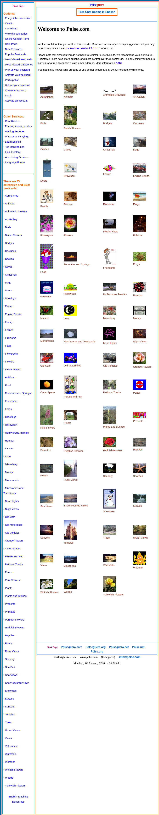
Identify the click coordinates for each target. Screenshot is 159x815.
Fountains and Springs (18, 393)
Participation (12, 80)
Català (9, 23)
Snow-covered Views (17, 682)
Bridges (9, 243)
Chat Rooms (12, 121)
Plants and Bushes (16, 595)
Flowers (9, 361)
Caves (9, 266)
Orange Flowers (14, 540)
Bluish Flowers (13, 235)
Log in (8, 95)
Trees (8, 722)
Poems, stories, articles (18, 126)
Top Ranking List (14, 146)
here (119, 63)
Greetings (10, 416)
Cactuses (10, 250)
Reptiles (9, 635)
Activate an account (16, 100)
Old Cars (10, 516)
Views (8, 738)
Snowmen (11, 690)
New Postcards (13, 49)
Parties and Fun (14, 556)
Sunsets (9, 706)
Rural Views (12, 651)
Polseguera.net (119, 647)
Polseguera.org (95, 647)
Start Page (18, 6)
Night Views (12, 508)
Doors (8, 290)
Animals (9, 203)
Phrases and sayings (17, 136)
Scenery (10, 659)
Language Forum (15, 162)
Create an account (15, 90)
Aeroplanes (11, 195)
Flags (8, 345)
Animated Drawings (16, 211)
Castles (9, 258)
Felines (9, 329)
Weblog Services (14, 131)
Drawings (10, 298)
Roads (9, 643)
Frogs (8, 409)
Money (9, 472)
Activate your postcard (18, 74)
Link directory (12, 151)
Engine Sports (13, 314)
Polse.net (138, 647)
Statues (9, 698)
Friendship (11, 401)
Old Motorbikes (13, 524)
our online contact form (81, 48)
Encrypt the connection (18, 18)
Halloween (11, 424)
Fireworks (10, 337)
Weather (10, 761)
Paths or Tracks (14, 564)
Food (8, 385)
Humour (9, 440)
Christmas (11, 274)
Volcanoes (11, 746)
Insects (9, 448)
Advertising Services (17, 157)
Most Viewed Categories (19, 64)
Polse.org (97, 651)
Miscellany (11, 464)
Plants (8, 588)
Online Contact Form (17, 38)
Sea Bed (10, 667)
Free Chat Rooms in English (97, 11)
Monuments (12, 480)
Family (9, 322)
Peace (9, 572)
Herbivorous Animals (17, 432)
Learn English (13, 141)
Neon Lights (12, 501)
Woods (9, 777)
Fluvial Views (12, 369)
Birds (8, 227)
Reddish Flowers (14, 627)
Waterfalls (10, 753)
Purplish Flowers (14, 619)
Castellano (11, 28)
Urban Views (12, 730)
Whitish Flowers (14, 769)
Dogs (8, 282)
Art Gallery (11, 219)
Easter (9, 306)
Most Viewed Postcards (18, 59)
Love (8, 456)
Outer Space (12, 548)
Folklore (9, 377)
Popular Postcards (15, 54)
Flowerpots (11, 353)
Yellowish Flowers (15, 785)
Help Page (11, 43)
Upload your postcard (17, 85)
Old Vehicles (12, 532)
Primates (10, 611)
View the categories (16, 33)
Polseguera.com (71, 647)
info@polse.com (129, 657)
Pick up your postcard (17, 69)
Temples (10, 714)
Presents (10, 603)
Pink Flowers (12, 580)
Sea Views (11, 674)
